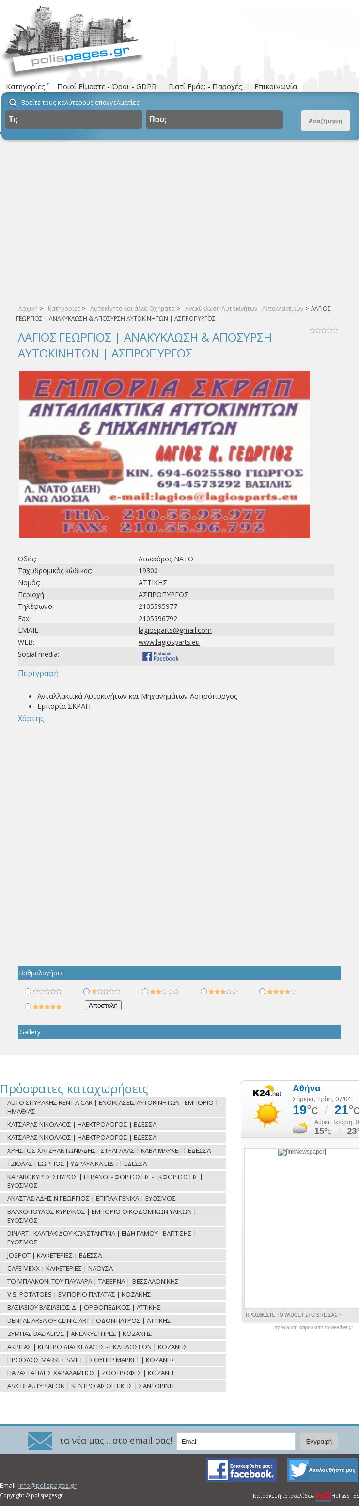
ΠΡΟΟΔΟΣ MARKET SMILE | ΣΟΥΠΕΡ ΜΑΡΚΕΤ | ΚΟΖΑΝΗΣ (91, 1359)
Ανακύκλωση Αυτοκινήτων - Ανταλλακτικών (244, 308)
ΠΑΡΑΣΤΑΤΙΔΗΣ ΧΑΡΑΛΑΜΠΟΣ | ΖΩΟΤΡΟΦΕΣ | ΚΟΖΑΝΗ (90, 1372)
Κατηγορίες (64, 308)
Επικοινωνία (275, 86)
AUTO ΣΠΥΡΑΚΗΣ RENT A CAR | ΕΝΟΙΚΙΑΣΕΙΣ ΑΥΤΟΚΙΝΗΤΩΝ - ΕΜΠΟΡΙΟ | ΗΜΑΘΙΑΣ (113, 1107)
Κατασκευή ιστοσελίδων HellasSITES (306, 1495)
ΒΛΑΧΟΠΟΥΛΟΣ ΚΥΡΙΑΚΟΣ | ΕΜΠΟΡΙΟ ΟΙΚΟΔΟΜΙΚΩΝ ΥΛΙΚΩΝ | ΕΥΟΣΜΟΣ (102, 1216)
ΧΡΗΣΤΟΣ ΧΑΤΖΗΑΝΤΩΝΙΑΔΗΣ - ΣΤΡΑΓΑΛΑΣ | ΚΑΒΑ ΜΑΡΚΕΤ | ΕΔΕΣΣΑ (109, 1150)
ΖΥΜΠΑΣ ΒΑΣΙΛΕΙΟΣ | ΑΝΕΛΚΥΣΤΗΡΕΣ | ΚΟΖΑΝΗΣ (79, 1333)
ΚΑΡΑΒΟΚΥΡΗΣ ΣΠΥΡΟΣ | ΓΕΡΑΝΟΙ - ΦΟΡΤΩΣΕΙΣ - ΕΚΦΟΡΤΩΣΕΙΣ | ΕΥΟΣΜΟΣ (105, 1181)
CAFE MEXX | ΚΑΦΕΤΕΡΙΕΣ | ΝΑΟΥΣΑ (60, 1268)
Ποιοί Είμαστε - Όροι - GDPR (106, 86)
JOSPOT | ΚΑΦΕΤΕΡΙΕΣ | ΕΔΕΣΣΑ (54, 1255)
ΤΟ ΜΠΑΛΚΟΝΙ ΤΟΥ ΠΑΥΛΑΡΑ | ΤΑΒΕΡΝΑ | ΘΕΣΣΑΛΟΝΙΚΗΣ (93, 1281)
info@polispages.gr (47, 1485)
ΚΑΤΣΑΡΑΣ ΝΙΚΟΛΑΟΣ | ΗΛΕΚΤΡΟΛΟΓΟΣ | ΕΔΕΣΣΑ (81, 1124)
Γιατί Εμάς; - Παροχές (205, 86)
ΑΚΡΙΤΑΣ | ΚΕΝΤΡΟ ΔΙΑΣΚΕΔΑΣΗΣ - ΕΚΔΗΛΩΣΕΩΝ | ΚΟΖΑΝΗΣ (97, 1346)
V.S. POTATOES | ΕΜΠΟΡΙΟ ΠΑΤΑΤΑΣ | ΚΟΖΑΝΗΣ (79, 1294)
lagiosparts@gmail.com (175, 630)
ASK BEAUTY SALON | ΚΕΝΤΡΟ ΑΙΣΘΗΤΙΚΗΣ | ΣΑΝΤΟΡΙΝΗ (90, 1386)
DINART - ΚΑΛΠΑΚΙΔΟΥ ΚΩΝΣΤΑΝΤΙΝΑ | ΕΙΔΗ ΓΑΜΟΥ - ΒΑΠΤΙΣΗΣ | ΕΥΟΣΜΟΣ (102, 1237)
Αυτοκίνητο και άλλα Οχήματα (132, 308)
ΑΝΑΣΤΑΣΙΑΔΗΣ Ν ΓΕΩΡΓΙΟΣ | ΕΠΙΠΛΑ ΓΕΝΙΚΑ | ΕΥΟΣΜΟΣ (91, 1198)
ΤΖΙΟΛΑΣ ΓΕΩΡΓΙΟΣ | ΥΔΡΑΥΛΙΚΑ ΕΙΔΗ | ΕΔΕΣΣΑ (77, 1163)
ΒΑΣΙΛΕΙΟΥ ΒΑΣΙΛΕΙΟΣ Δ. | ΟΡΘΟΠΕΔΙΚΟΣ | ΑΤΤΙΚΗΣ (84, 1307)
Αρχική (28, 308)
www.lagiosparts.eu (169, 642)
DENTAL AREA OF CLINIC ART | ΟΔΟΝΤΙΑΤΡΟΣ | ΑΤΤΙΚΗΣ (89, 1320)
